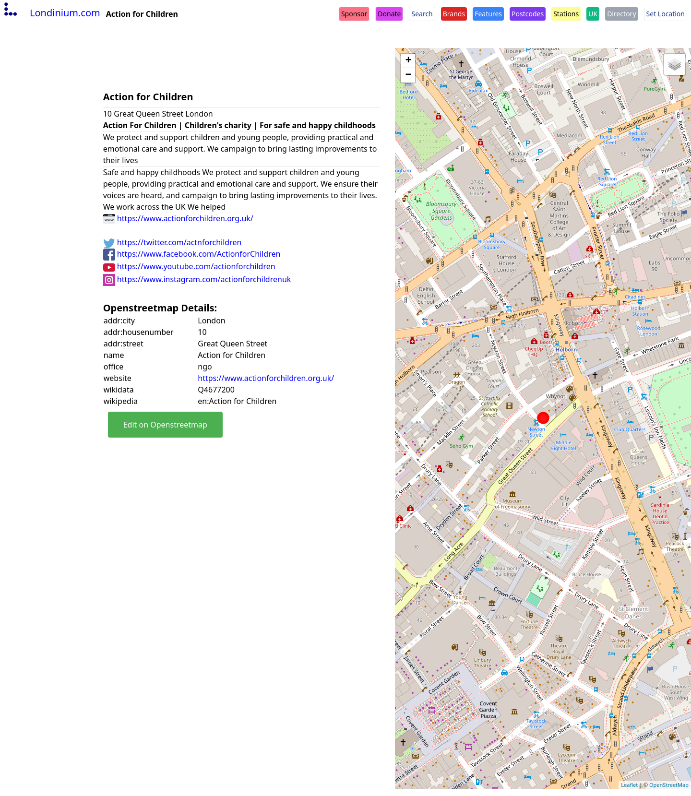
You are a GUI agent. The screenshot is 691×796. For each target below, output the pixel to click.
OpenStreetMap (669, 784)
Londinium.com (51, 12)
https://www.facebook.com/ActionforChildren (192, 254)
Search (421, 13)
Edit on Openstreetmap (165, 424)
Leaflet (629, 784)
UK (592, 13)
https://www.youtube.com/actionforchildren (189, 266)
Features (488, 13)
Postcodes (528, 13)
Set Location (665, 13)
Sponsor (354, 13)
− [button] (408, 75)
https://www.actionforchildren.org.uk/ (178, 218)
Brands (454, 13)
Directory (621, 13)
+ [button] (408, 61)
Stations (566, 13)
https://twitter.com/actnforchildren (172, 242)
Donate (389, 13)
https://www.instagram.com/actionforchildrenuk (197, 279)
